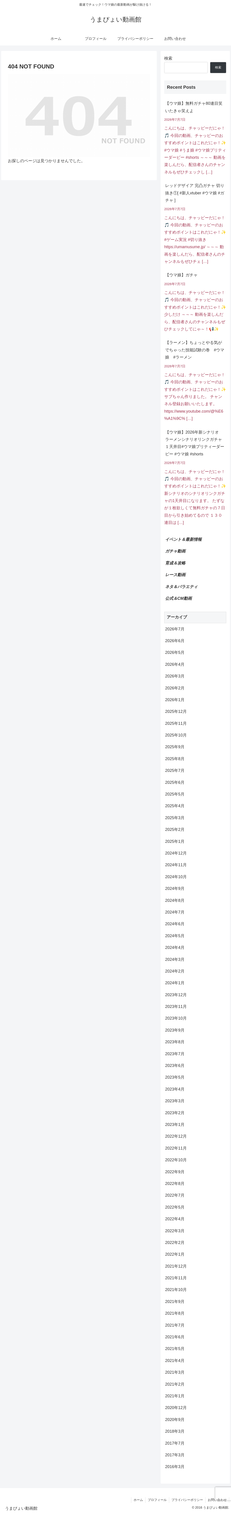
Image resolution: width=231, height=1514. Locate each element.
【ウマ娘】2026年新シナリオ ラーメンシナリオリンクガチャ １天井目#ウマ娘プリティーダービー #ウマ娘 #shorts (195, 443)
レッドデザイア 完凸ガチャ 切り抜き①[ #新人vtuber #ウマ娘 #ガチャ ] (194, 192)
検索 (168, 58)
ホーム (138, 1500)
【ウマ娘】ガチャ (181, 275)
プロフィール (157, 1500)
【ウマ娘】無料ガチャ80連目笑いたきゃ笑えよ (193, 107)
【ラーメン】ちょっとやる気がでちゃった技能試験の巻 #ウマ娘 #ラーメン (194, 349)
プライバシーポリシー (187, 1500)
